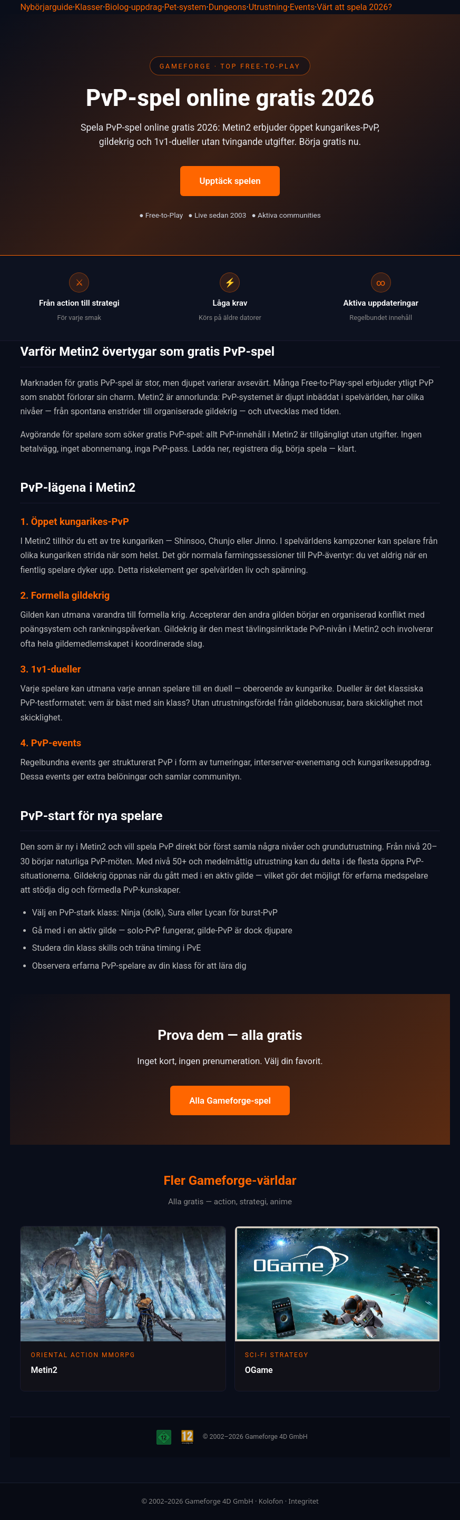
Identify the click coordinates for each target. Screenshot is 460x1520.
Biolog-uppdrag (133, 7)
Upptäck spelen (229, 181)
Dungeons (228, 7)
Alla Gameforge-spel (230, 1100)
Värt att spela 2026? (354, 7)
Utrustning (268, 7)
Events (302, 7)
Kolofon (271, 1501)
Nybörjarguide (46, 7)
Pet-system (185, 7)
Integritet (304, 1501)
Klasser (89, 7)
